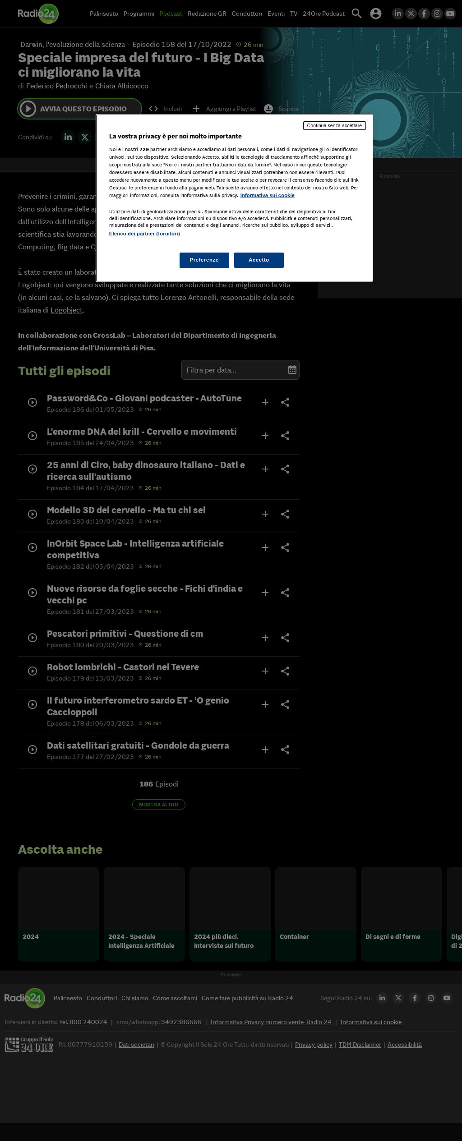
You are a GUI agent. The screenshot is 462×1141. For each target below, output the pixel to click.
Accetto (259, 259)
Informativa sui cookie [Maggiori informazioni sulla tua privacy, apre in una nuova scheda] (267, 195)
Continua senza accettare (334, 125)
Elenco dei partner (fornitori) (144, 233)
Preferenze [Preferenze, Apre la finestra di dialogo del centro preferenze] (204, 259)
